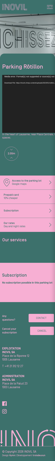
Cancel (42, 330)
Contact (41, 318)
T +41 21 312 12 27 (12, 366)
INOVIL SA (30, 451)
